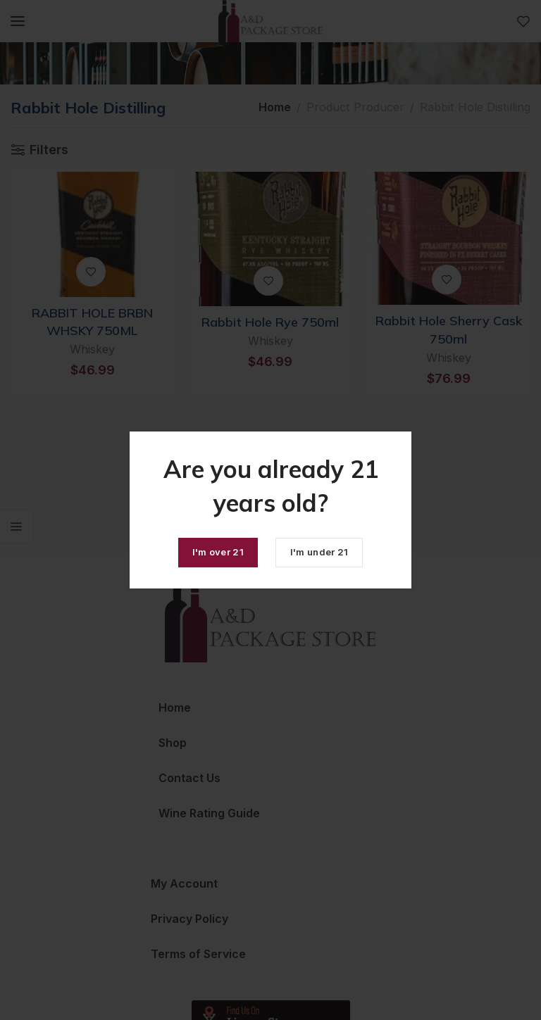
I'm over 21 (218, 552)
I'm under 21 (319, 552)
